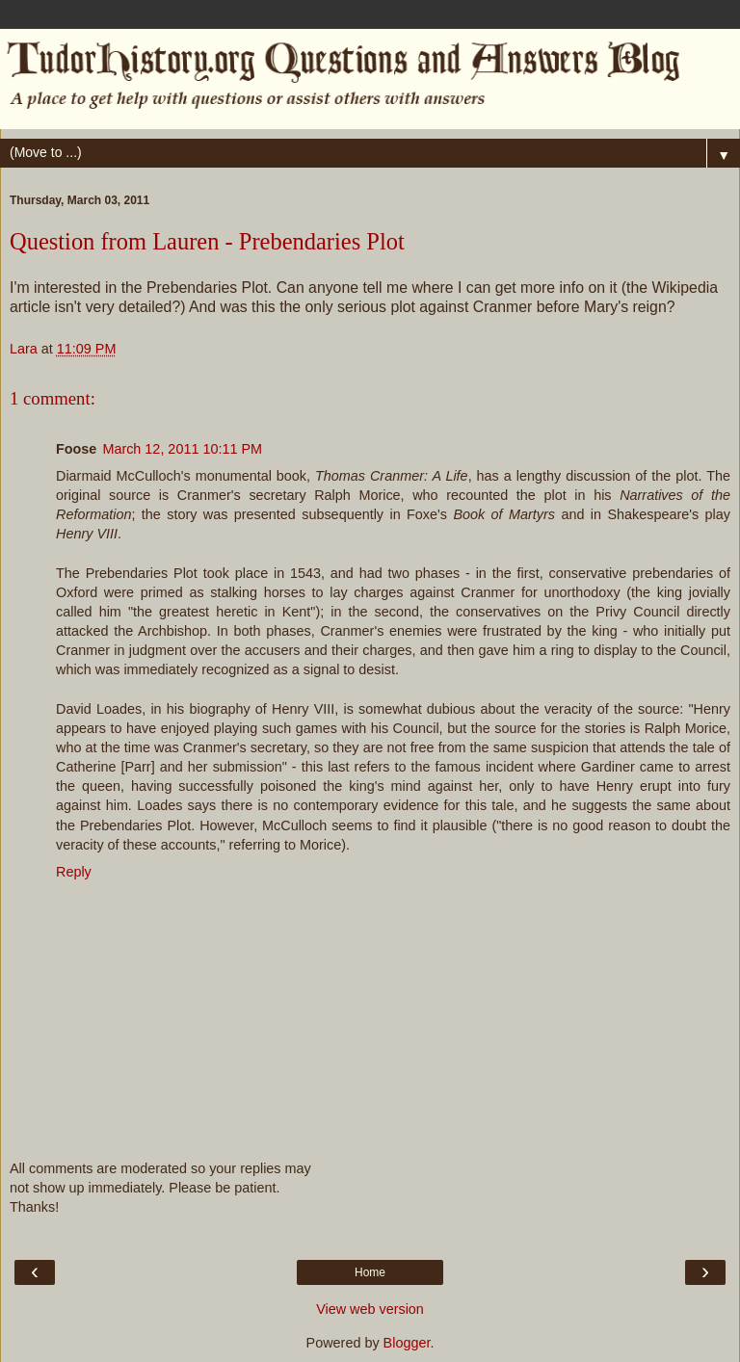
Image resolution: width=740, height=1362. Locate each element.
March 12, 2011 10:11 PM (182, 449)
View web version (370, 1309)
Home (370, 1272)
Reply (74, 871)
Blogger (407, 1342)
